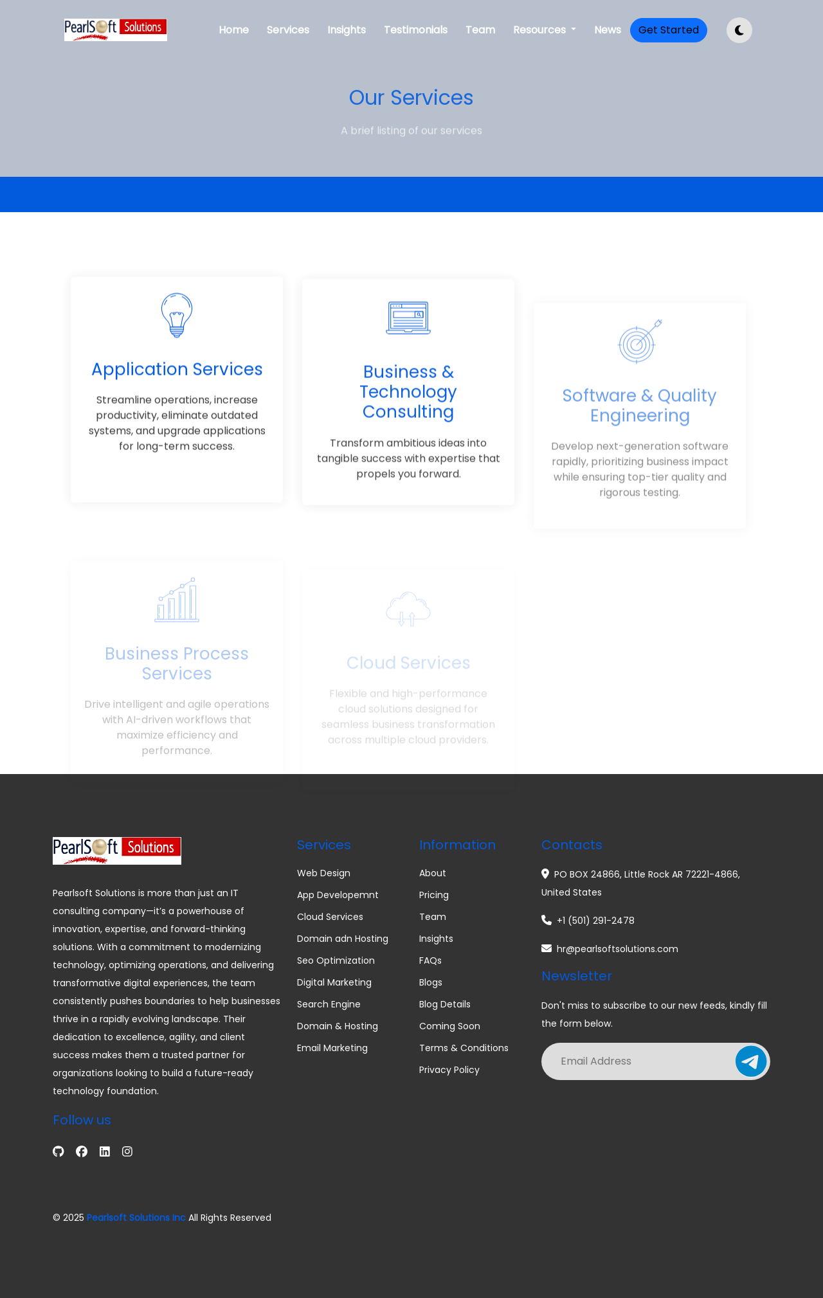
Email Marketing (332, 1047)
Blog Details (445, 1004)
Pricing (434, 894)
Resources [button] (540, 30)
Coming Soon (449, 1026)
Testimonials (416, 30)
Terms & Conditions (464, 1047)
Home (234, 30)
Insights (346, 30)
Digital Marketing (334, 982)
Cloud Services (330, 916)
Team (480, 30)
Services (288, 30)
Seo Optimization (336, 960)
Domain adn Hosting (342, 938)
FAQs (430, 960)
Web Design (323, 873)
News (607, 30)
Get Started (668, 30)
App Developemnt (338, 894)
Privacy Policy (449, 1069)
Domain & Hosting (337, 1026)
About (432, 873)
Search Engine (329, 1004)
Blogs (430, 982)
